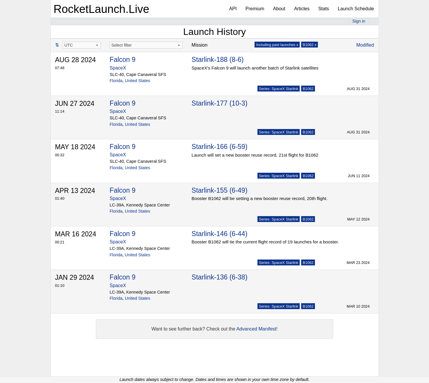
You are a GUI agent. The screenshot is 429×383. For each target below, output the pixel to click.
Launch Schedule (356, 8)
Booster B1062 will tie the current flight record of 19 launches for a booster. (265, 241)
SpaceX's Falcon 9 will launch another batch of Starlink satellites (254, 67)
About (279, 8)
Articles (301, 8)
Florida (116, 80)
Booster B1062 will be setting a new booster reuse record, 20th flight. (259, 198)
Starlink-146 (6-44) (219, 234)
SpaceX (118, 67)
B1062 (308, 89)
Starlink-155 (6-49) (219, 190)
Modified (365, 45)
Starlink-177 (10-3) (219, 103)
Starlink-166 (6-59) (219, 146)
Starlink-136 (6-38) (219, 277)
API (233, 8)
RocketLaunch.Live (102, 9)
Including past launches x (277, 45)
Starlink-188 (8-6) (217, 59)
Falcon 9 (122, 59)
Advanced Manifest (256, 328)
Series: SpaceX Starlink (278, 89)
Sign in (358, 21)
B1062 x (309, 45)
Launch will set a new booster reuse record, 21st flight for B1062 (254, 154)
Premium (254, 8)
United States (137, 80)
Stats (323, 8)
